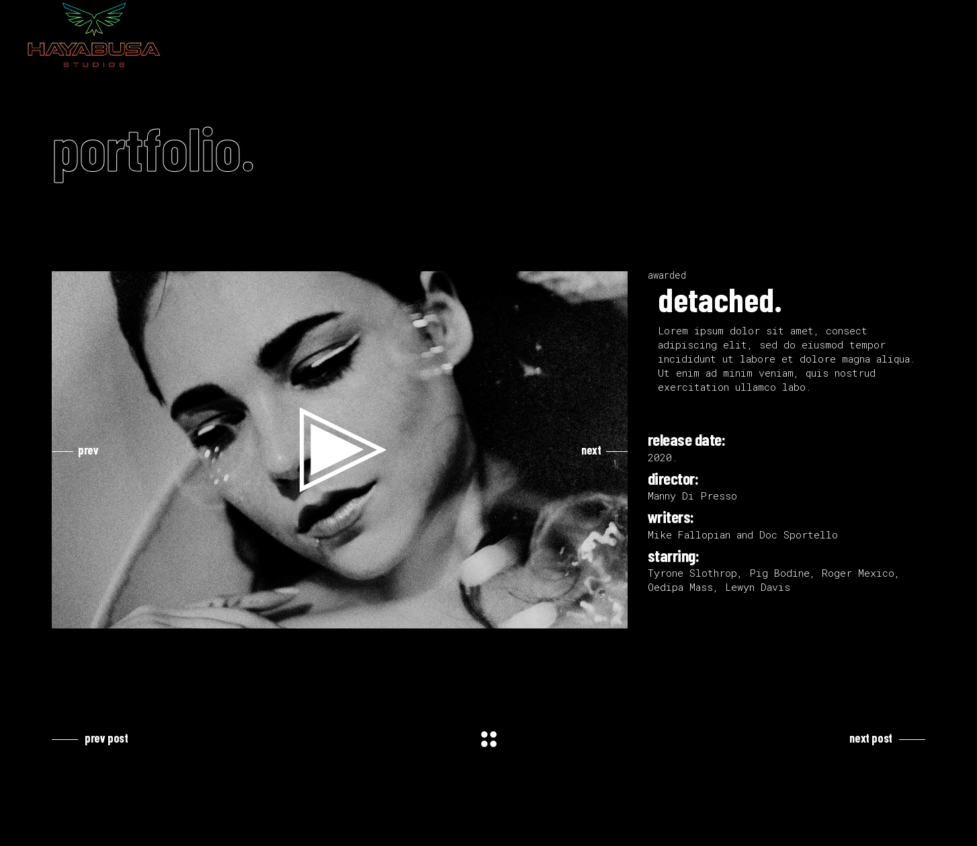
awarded (667, 275)
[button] (340, 449)
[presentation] (75, 450)
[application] (340, 449)
